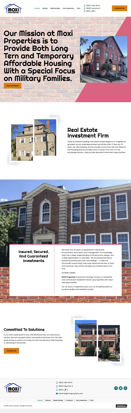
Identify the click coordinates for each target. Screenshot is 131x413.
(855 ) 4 (90, 11)
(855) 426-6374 (93, 5)
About (48, 400)
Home (39, 400)
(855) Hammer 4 (93, 8)
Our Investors (81, 400)
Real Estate (58, 400)
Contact (69, 400)
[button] (119, 8)
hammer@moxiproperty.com (71, 393)
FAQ (92, 400)
